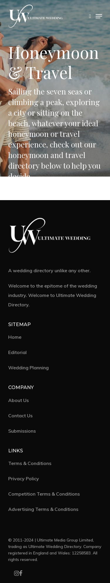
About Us (18, 400)
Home (14, 337)
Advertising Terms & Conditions (43, 509)
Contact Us (20, 415)
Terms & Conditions (29, 463)
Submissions (22, 431)
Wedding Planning (28, 368)
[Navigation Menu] (99, 16)
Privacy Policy (23, 478)
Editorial (17, 352)
